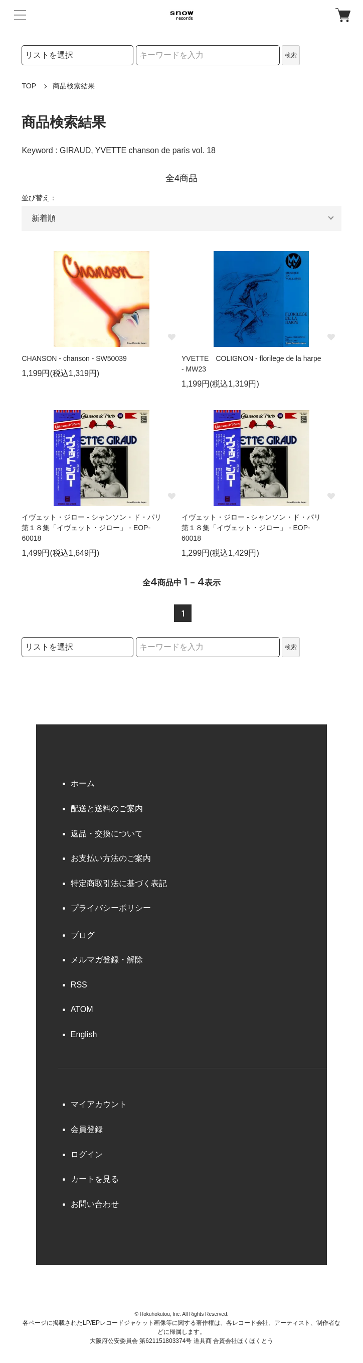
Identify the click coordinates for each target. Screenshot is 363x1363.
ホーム (83, 783)
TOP (29, 86)
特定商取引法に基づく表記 (119, 883)
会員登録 (87, 1129)
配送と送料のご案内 (107, 808)
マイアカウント (99, 1104)
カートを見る (95, 1179)
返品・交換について (107, 833)
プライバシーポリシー (111, 908)
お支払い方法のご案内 (111, 858)
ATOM (82, 1009)
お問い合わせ (95, 1204)
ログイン (87, 1154)
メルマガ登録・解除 (107, 959)
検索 (291, 55)
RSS (79, 984)
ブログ (83, 935)
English (84, 1034)
